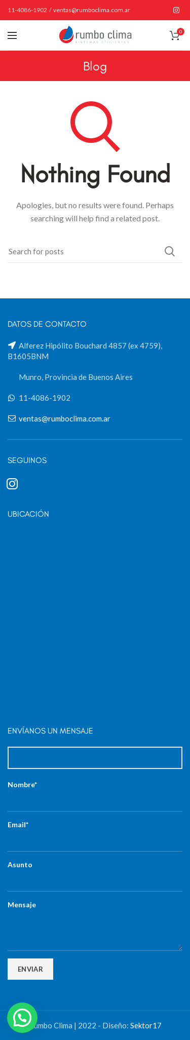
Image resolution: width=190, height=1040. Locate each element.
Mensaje (95, 917)
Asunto (95, 872)
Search (169, 251)
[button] (22, 1018)
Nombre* (95, 792)
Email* (95, 832)
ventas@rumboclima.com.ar (91, 10)
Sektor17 (146, 1025)
